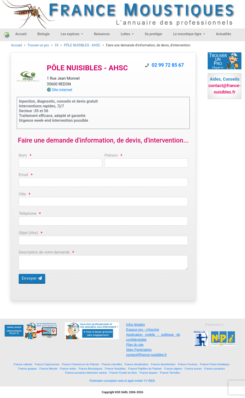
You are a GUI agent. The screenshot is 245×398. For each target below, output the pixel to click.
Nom (23, 155)
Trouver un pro (38, 45)
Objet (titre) (28, 233)
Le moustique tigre (187, 34)
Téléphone (27, 213)
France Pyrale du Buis (123, 372)
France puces (193, 368)
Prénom (111, 155)
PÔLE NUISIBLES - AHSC (82, 45)
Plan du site (135, 345)
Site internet (62, 90)
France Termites (170, 372)
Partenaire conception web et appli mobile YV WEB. (122, 380)
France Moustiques (90, 368)
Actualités (223, 34)
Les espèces (70, 34)
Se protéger (153, 34)
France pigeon (173, 368)
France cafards (23, 364)
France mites (68, 368)
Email (23, 175)
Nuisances (102, 34)
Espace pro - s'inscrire (142, 330)
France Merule (48, 368)
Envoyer (32, 278)
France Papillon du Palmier (145, 368)
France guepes (27, 368)
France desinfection (163, 364)
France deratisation (137, 364)
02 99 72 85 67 (168, 65)
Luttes (126, 34)
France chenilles (112, 364)
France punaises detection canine (86, 372)
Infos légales (135, 324)
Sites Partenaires (139, 350)
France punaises (214, 368)
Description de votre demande (44, 252)
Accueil (21, 34)
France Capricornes (47, 364)
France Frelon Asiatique (214, 364)
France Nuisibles (115, 368)
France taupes (148, 372)
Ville (22, 194)
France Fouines (187, 364)
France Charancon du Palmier (80, 364)
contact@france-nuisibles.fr (146, 355)
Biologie (44, 34)
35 (56, 45)
